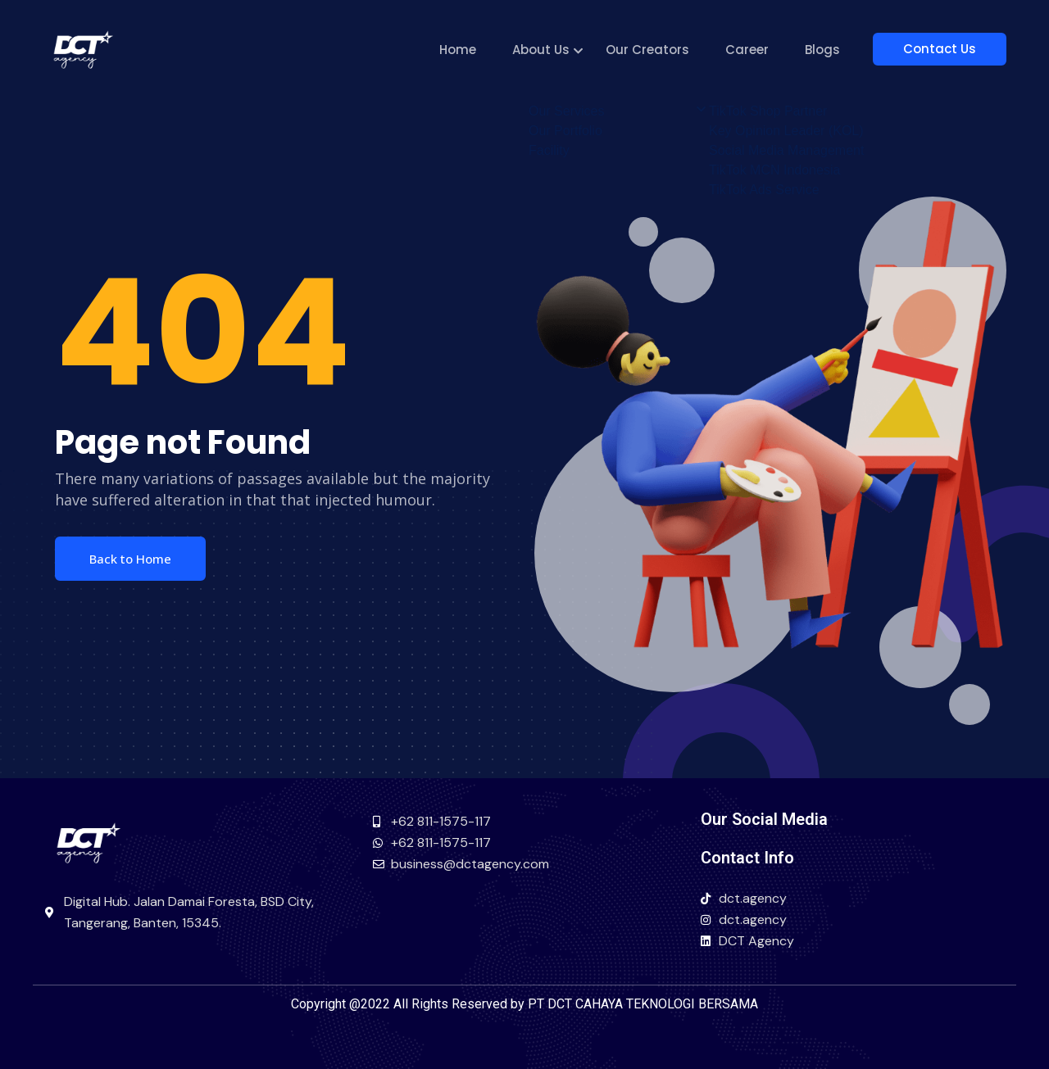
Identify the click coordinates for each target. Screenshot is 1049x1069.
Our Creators (662, 49)
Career (761, 49)
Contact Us (946, 48)
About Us (555, 49)
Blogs (837, 49)
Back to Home (130, 558)
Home (472, 49)
